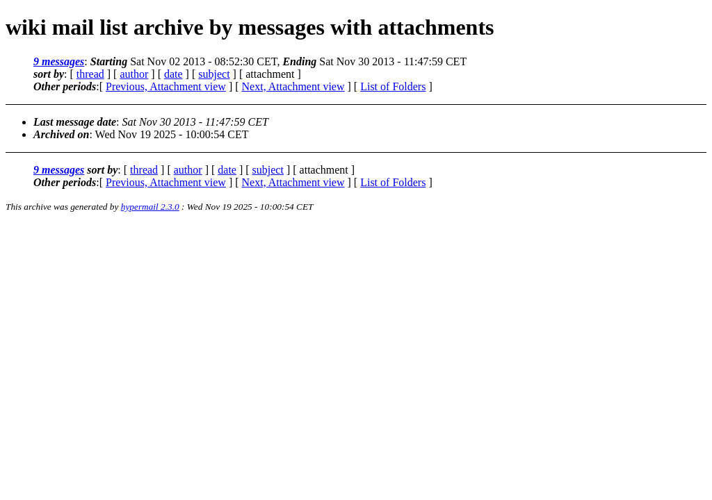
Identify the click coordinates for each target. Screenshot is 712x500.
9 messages (58, 61)
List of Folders (393, 86)
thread (90, 74)
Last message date (74, 122)
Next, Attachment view (293, 86)
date (173, 74)
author (134, 74)
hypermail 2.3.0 (150, 206)
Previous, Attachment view (166, 86)
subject (213, 74)
